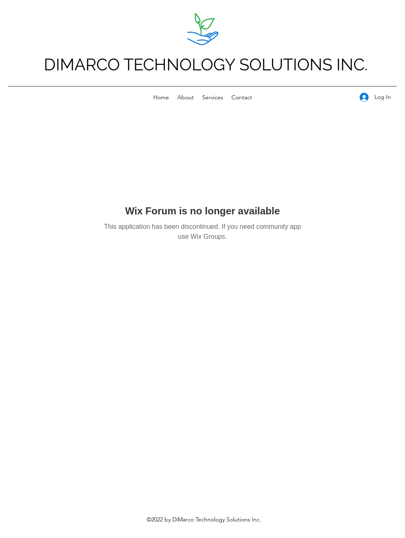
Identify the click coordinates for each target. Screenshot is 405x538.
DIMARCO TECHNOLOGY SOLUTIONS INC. (206, 64)
